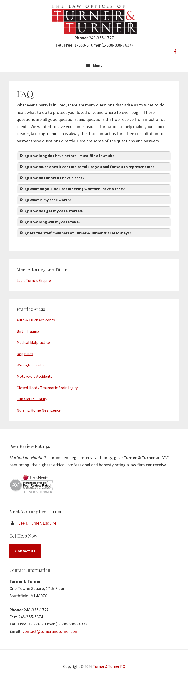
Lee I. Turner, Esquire (34, 280)
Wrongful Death (30, 365)
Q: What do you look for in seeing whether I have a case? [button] (72, 188)
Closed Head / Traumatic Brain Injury (47, 387)
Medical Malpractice (33, 342)
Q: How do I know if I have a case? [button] (52, 177)
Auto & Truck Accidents (36, 320)
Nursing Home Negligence (39, 410)
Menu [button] (98, 65)
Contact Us (25, 550)
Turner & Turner (94, 19)
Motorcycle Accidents (34, 376)
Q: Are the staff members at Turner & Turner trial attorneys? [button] (75, 232)
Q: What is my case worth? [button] (45, 199)
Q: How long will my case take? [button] (50, 221)
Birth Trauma (28, 331)
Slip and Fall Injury (32, 398)
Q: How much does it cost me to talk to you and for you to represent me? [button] (86, 166)
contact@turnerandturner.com (51, 631)
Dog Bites (25, 353)
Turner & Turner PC (109, 666)
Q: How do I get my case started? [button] (51, 210)
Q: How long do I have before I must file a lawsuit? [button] (66, 155)
